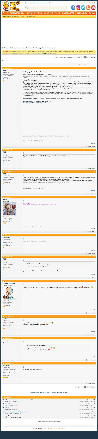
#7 (94, 281)
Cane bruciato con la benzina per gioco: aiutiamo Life (18, 400)
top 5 (57, 13)
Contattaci (62, 429)
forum (92, 13)
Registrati (91, 3)
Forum (6, 48)
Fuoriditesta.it (35, 3)
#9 (94, 338)
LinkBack (80, 64)
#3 (94, 171)
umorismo (48, 13)
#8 (94, 316)
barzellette (68, 13)
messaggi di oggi (16, 16)
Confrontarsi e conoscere (17, 48)
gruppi (23, 16)
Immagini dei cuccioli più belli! (40, 393)
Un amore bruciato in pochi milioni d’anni (15, 412)
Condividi (93, 143)
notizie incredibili (15, 13)
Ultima (93, 57)
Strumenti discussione (89, 64)
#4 (94, 197)
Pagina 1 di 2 (80, 57)
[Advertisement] (49, 33)
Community (43, 3)
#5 (94, 234)
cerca (34, 16)
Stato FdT (5, 408)
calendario (29, 16)
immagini (31, 13)
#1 (94, 68)
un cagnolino (6, 416)
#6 (94, 256)
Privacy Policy (54, 429)
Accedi (82, 3)
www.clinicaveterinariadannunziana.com (34, 102)
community (82, 13)
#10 (94, 363)
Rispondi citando (90, 146)
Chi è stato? (6, 404)
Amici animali (30, 48)
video (39, 13)
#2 (94, 149)
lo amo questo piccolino (59, 393)
